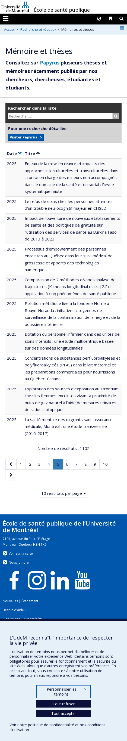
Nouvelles (10, 601)
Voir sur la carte (21, 553)
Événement (29, 601)
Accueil (9, 29)
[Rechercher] (116, 116)
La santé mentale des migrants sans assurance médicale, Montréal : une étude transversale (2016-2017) (69, 426)
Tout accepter (63, 713)
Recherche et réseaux (38, 29)
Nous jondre (19, 562)
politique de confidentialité (51, 724)
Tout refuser (64, 703)
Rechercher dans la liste (32, 108)
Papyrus (49, 62)
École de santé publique (62, 9)
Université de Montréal (15, 6)
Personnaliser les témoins (66, 692)
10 (107, 464)
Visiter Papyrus (23, 137)
